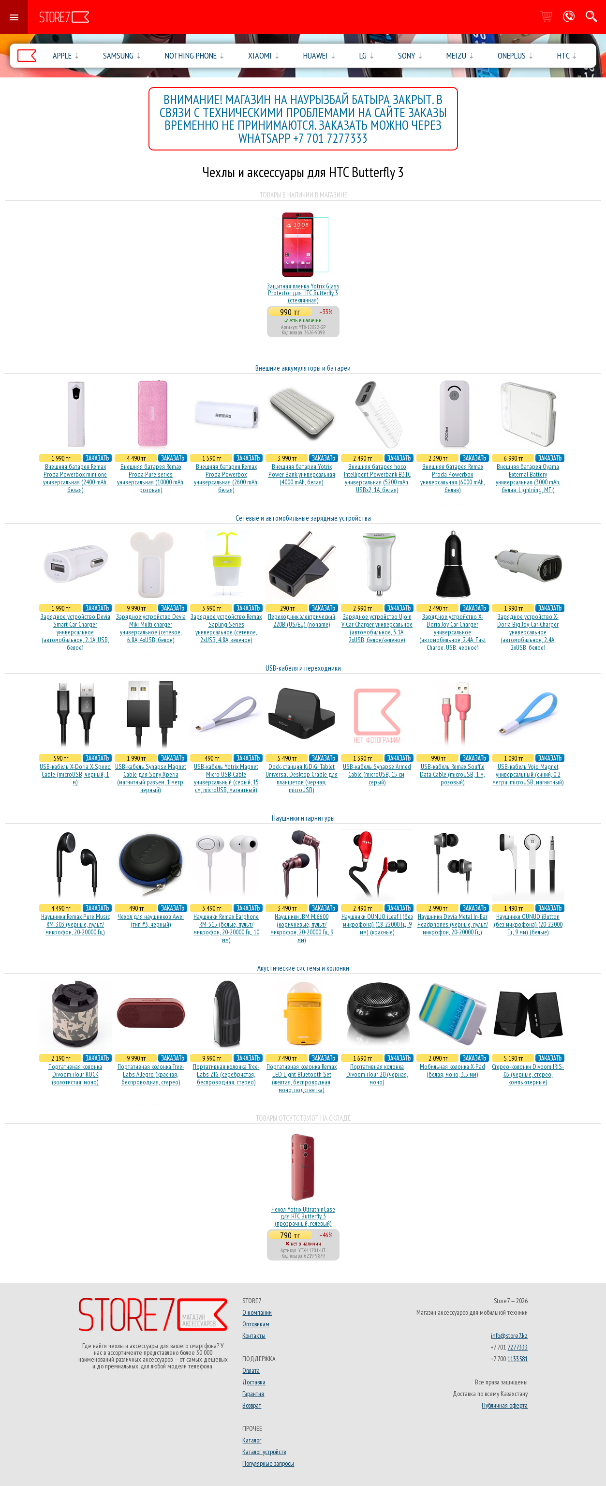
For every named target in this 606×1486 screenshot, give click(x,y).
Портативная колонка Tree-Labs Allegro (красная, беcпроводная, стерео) (151, 1074)
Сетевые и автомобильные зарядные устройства (303, 518)
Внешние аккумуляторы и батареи (303, 368)
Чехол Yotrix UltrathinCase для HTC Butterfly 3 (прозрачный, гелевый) (303, 1216)
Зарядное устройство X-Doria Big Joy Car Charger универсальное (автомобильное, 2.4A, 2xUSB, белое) (528, 632)
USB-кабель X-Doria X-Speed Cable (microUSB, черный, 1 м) (75, 774)
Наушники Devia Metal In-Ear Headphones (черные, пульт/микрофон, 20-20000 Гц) (452, 924)
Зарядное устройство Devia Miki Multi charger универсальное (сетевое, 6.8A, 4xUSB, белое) (151, 628)
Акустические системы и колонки (303, 968)
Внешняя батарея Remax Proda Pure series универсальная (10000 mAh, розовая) (151, 478)
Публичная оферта (505, 1405)
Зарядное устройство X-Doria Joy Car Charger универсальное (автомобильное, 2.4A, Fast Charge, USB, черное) (452, 632)
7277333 (517, 1347)
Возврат (251, 1405)
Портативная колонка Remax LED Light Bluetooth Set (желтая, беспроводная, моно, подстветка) (301, 1078)
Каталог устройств (264, 1451)
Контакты (254, 1335)
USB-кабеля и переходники (303, 668)
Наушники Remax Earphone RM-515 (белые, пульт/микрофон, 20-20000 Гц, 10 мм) (226, 928)
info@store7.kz (509, 1335)
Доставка (254, 1382)
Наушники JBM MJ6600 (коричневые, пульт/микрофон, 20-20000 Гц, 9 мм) (301, 928)
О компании (257, 1312)
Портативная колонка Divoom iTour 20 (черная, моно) (377, 1074)
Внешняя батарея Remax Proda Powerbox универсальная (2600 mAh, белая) (226, 478)
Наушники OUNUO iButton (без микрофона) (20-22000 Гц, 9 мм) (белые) (528, 924)
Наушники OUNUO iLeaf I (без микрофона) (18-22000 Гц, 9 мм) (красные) (377, 924)
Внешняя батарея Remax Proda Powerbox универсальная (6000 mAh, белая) (452, 478)
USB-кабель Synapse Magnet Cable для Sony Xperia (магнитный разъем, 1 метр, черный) (150, 778)
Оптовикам (255, 1324)
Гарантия (253, 1393)
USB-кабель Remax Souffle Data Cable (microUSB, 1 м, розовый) (452, 774)
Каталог (251, 1440)
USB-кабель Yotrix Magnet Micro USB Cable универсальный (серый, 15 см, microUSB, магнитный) (226, 778)
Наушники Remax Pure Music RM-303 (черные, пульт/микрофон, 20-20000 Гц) (75, 924)
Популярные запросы (268, 1463)
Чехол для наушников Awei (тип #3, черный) (151, 920)
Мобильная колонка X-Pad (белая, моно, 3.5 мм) (452, 1070)
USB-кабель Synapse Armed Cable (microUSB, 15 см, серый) (377, 774)
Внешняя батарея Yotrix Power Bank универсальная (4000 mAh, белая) (301, 474)
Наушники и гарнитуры (303, 818)
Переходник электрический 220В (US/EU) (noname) (301, 620)
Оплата (251, 1370)
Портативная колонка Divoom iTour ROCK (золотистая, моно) (75, 1074)
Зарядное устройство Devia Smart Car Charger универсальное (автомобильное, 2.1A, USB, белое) (75, 632)
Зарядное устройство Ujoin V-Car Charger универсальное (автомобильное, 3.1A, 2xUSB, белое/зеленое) (377, 628)
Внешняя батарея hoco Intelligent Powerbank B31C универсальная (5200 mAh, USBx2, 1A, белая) (377, 478)
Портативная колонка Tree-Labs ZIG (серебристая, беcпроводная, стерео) (226, 1074)
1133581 (517, 1358)
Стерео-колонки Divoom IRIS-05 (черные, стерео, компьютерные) (528, 1074)
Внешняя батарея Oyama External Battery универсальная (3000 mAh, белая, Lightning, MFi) (528, 478)
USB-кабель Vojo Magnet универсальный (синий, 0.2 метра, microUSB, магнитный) (528, 774)
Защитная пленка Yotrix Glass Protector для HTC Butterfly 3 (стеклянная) (303, 293)
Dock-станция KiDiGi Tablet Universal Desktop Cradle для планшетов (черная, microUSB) (302, 778)
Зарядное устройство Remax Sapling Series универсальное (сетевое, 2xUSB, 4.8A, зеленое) (226, 628)
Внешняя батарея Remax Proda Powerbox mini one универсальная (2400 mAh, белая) (75, 478)
